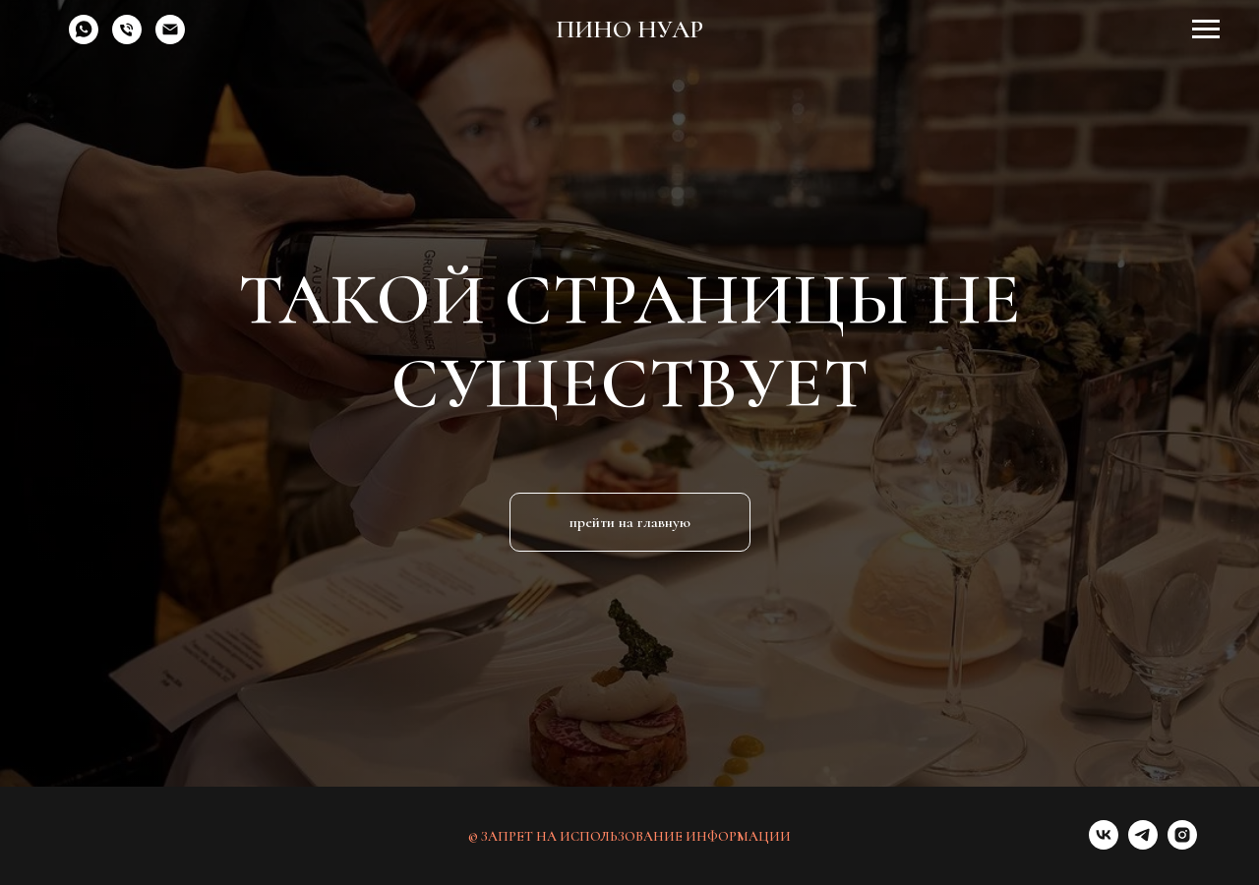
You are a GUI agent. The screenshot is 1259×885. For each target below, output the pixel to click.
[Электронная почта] (170, 38)
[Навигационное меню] (1206, 29)
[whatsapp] (83, 38)
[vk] (1103, 844)
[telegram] (1143, 844)
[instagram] (1182, 844)
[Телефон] (127, 38)
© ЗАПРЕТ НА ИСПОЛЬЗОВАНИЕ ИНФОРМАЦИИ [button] (629, 836)
